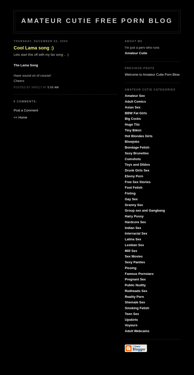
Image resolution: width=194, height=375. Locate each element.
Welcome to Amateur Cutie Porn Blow (152, 74)
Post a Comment (26, 110)
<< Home (20, 117)
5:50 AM (53, 87)
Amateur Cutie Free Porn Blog (97, 20)
